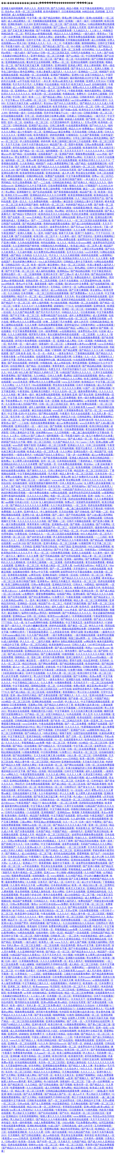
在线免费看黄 (53, 692)
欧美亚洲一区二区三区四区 (69, 917)
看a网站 (68, 375)
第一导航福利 (61, 78)
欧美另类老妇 (60, 106)
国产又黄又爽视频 (79, 290)
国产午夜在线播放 (78, 948)
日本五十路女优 (93, 226)
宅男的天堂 (30, 214)
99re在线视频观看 (42, 385)
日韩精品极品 (85, 116)
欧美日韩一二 (9, 27)
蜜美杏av (102, 33)
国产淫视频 (22, 170)
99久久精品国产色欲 (12, 388)
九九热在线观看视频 (28, 242)
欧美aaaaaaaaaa (41, 986)
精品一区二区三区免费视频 (61, 397)
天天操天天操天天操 (17, 103)
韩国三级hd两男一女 (79, 638)
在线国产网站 (64, 594)
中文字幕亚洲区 (21, 685)
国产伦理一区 (75, 1043)
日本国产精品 (43, 831)
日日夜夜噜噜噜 (18, 704)
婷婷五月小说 (68, 416)
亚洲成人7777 (30, 863)
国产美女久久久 (87, 787)
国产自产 (96, 853)
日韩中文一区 (69, 287)
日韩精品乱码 (106, 549)
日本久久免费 (55, 375)
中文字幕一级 (34, 18)
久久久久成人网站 (56, 774)
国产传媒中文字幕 (47, 268)
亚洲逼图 (18, 942)
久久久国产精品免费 (24, 312)
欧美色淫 (84, 606)
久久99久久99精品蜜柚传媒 (22, 1059)
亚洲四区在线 (48, 540)
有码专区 (89, 1135)
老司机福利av (79, 486)
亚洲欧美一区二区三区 (27, 565)
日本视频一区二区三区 (32, 559)
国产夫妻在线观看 (48, 695)
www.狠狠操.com (82, 1116)
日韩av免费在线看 (94, 144)
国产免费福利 (92, 559)
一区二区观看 (88, 334)
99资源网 (79, 955)
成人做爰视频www (72, 1138)
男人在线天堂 (106, 147)
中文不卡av (19, 1078)
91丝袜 (102, 331)
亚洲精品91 (12, 1116)
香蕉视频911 (69, 692)
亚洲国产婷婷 (66, 154)
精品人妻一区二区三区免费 (97, 556)
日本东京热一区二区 (59, 486)
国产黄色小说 (33, 78)
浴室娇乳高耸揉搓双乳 (88, 502)
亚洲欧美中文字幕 (62, 337)
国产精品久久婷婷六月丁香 (44, 372)
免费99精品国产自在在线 (54, 315)
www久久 (15, 1040)
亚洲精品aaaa (50, 132)
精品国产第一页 (58, 144)
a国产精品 (80, 163)
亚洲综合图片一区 (11, 274)
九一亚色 (39, 233)
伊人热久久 (89, 1053)
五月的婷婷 (95, 948)
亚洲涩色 (13, 1034)
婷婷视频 (80, 81)
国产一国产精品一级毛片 (42, 90)
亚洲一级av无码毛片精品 (23, 695)
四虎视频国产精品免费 (41, 818)
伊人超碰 (43, 1059)
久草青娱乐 (24, 27)
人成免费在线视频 (28, 591)
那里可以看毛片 (84, 448)
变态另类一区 (15, 344)
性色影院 (23, 68)
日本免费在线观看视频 (70, 464)
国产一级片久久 (13, 625)
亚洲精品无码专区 (62, 584)
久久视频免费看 (44, 306)
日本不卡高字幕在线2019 (35, 144)
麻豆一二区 (89, 189)
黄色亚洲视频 (79, 363)
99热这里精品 (50, 733)
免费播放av (88, 128)
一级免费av (56, 201)
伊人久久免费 (67, 793)
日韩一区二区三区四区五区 (55, 52)
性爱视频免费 (17, 1087)
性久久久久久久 (104, 420)
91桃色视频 (91, 1110)
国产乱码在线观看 (43, 192)
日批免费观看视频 (58, 185)
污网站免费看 (91, 670)
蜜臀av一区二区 (61, 62)
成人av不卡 (79, 1094)
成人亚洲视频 (100, 315)
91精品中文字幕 (11, 644)
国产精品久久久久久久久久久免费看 (29, 505)
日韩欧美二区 (58, 936)
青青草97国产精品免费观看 (63, 420)
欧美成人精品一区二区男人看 (87, 245)
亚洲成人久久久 (37, 43)
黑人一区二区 (41, 553)
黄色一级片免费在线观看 (91, 397)
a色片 (87, 790)
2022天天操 (59, 749)
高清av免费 (95, 676)
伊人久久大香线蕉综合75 (61, 1008)
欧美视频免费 (15, 993)
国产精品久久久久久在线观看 (54, 166)
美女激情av (96, 290)
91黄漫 (16, 306)
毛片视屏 (53, 473)
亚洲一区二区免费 (71, 49)
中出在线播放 (52, 84)
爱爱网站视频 (51, 1129)
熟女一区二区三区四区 (73, 264)
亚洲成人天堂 (27, 834)
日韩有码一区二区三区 (92, 575)
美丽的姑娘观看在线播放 (56, 223)
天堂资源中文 (80, 568)
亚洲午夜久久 (31, 511)
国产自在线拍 (66, 1040)
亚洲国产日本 (78, 730)
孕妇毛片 (20, 784)
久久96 (34, 502)
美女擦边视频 (91, 632)
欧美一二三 (35, 97)
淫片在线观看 (64, 746)
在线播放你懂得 (21, 572)
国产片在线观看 (23, 236)
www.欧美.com (102, 647)
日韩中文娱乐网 (91, 1059)
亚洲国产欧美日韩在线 (45, 546)
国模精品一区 (22, 657)
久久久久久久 (40, 255)
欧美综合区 (108, 587)
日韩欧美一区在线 (69, 575)
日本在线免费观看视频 (55, 698)
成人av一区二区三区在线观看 (24, 518)
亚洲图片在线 (24, 135)
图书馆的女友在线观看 (47, 109)
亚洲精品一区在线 (27, 603)
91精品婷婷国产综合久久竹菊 (33, 439)
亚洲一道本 (106, 841)
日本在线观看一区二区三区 (51, 147)
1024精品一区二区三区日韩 (16, 701)
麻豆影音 (68, 201)
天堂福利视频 (66, 448)
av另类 (27, 993)
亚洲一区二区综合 (98, 825)
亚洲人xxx (49, 872)
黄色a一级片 (106, 375)
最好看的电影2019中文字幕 (85, 78)
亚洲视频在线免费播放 (55, 1065)
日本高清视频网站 (29, 1116)
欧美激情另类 (90, 147)
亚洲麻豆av (23, 220)
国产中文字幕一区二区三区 (20, 271)
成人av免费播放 (51, 416)
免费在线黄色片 (83, 277)
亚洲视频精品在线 (15, 62)
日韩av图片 (78, 18)
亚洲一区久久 (20, 201)
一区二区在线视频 (18, 549)
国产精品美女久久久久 (13, 458)
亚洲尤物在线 (33, 736)
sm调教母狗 (93, 730)
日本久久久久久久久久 (94, 480)
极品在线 (29, 619)
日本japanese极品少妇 (14, 635)
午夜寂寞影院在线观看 (32, 774)
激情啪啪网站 (89, 43)
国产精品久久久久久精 (91, 350)
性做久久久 (16, 739)
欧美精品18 (88, 382)
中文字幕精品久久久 (31, 429)
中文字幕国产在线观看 (63, 815)
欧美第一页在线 (10, 151)
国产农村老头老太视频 (39, 537)
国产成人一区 (56, 882)
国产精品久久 (97, 1084)
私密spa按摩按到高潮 (12, 239)
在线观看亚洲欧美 (83, 208)
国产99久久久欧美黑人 (66, 103)
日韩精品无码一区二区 (17, 264)
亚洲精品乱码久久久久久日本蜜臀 (48, 195)
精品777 (36, 803)
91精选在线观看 (98, 568)
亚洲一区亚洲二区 (93, 720)
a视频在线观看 (75, 872)
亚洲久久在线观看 (82, 553)
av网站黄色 (90, 641)
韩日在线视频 (55, 771)
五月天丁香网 (65, 841)
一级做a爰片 (101, 1091)
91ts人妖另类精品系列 (50, 261)
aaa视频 (9, 502)
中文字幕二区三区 (105, 382)
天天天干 (107, 223)
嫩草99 (106, 109)
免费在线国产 (53, 578)
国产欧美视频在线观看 (34, 420)
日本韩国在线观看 (67, 461)
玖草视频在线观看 (84, 537)
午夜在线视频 (48, 913)
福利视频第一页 (54, 151)
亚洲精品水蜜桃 (14, 977)
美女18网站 (40, 638)
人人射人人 (95, 30)
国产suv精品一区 (75, 56)
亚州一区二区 (15, 122)
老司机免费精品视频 (96, 1056)
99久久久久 (86, 1068)
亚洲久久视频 (102, 68)
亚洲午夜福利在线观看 (13, 496)
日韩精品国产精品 (54, 157)
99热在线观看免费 (62, 30)
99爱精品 (89, 584)
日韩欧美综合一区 (50, 799)
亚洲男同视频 (96, 837)
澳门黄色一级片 (26, 394)
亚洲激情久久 (105, 356)
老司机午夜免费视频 (26, 340)
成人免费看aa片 (93, 898)
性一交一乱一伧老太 (44, 353)
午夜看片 (64, 413)
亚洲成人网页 (75, 65)
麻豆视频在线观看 (65, 828)
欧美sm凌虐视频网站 (72, 401)
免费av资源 (7, 1062)
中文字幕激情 (62, 711)
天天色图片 (29, 106)
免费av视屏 (79, 685)
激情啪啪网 (54, 613)
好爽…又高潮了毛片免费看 (58, 321)
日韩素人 (71, 116)
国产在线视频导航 (100, 283)
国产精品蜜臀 (70, 350)
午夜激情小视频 (71, 43)
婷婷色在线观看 (90, 255)
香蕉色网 (6, 755)
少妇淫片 (43, 226)
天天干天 (92, 299)
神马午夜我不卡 (39, 837)
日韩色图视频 (100, 755)
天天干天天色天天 (52, 955)
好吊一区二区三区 (64, 780)
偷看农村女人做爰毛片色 (87, 587)
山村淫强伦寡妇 (59, 660)
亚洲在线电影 (53, 173)
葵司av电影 (83, 815)
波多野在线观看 (70, 844)
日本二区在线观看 (96, 445)
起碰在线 (30, 530)
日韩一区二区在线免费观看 (82, 749)
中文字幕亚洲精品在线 (94, 939)
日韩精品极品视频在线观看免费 (32, 720)
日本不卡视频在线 (86, 385)
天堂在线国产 (61, 730)
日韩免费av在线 (100, 467)
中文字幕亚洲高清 (101, 271)
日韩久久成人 (79, 644)
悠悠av (83, 24)
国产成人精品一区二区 (80, 439)
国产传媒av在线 (69, 109)
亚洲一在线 (94, 496)
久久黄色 (18, 511)
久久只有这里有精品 (61, 505)
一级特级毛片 (76, 831)
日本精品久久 (36, 534)
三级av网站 (26, 822)
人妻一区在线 (45, 211)
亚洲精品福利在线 (97, 891)
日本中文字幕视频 (66, 708)
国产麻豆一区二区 (64, 59)
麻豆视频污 (42, 600)
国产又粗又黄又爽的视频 (21, 30)
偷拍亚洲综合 (39, 369)
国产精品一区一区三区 (32, 151)
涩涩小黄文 (30, 980)
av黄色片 (36, 879)
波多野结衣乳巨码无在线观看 (85, 492)
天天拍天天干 (80, 682)
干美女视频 (15, 119)
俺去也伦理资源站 (70, 1129)
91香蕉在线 (21, 534)
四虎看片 (23, 815)
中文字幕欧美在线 (60, 809)
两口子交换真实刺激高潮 (50, 727)
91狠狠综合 (72, 135)
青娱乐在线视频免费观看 (86, 337)
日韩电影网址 (64, 138)
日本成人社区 (22, 502)
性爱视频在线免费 (91, 727)
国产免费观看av (79, 293)
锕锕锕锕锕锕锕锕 (27, 211)
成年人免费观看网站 (80, 315)
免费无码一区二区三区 (52, 204)
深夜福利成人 (8, 220)
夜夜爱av (7, 1138)
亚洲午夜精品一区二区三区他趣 (48, 56)
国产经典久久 (80, 182)
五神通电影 (61, 777)
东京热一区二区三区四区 (52, 1062)
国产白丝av (33, 52)
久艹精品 (62, 1018)
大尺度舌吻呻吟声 (60, 122)
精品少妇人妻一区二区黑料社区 (44, 1106)
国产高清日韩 (20, 299)
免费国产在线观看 (55, 176)
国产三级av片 (60, 27)
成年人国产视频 (78, 942)
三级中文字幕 (8, 359)
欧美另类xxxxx (58, 439)
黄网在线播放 (53, 1138)
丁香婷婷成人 (85, 461)
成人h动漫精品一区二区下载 (36, 853)
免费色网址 (78, 967)
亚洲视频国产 (73, 249)
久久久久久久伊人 (95, 151)
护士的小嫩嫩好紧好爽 (92, 530)
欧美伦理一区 (81, 1084)
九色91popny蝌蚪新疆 (90, 977)
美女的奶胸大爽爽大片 (25, 261)
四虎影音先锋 (79, 496)
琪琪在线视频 (34, 527)
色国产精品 (58, 958)
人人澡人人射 (38, 996)
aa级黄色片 (36, 103)
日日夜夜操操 (88, 312)
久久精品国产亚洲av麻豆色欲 (47, 1068)
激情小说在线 (14, 1094)
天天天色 (69, 296)
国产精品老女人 (102, 597)
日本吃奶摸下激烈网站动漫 (94, 347)
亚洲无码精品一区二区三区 (48, 24)
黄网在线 (25, 879)
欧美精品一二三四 (63, 1037)
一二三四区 (101, 537)
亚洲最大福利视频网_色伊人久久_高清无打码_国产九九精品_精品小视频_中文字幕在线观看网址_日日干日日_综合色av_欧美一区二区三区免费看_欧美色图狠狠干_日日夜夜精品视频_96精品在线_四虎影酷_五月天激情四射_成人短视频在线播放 (58, 11)
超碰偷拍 (59, 306)
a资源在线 (61, 670)
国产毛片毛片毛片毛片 (48, 312)
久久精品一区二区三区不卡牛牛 (43, 628)
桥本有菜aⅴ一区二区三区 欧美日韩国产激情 (58, 179)
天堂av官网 (91, 122)
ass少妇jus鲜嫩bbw (81, 100)
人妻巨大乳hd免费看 (93, 249)
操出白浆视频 (72, 591)
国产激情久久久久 (62, 220)
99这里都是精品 (75, 898)
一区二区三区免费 (68, 803)
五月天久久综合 (75, 252)
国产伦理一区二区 (47, 1141)
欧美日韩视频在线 (15, 78)
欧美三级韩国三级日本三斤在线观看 (71, 141)
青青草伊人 (63, 999)
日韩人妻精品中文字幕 (22, 432)
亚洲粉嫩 (15, 1056)
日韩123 (25, 435)
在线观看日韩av (59, 1027)
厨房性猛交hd (71, 325)
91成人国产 (23, 837)
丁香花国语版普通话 (59, 100)
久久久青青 (102, 258)
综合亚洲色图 (15, 619)
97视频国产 (91, 185)
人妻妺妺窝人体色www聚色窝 (81, 344)
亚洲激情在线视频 (71, 761)
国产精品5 (18, 214)
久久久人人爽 (74, 774)
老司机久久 (72, 211)
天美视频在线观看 (90, 812)
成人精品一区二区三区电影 (84, 964)
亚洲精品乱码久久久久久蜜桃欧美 (33, 898)
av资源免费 (91, 401)
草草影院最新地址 (83, 996)
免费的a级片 (22, 378)
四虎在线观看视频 (18, 1144)
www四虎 (58, 410)
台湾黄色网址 (89, 46)
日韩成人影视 (95, 132)
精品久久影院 (106, 170)
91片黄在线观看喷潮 (98, 818)
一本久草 (46, 81)
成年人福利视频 (40, 302)
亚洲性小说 (78, 75)
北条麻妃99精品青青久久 (15, 56)
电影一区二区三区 (60, 496)
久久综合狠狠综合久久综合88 (79, 923)
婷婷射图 (34, 363)
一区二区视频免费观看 (94, 920)
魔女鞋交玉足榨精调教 (38, 62)
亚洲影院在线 (55, 993)
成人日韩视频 (98, 40)
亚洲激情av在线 (60, 524)
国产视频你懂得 (63, 230)
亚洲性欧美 (99, 306)
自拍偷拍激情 (20, 483)
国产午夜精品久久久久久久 (77, 613)
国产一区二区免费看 (61, 568)
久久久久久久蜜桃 (72, 388)
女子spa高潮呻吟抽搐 (46, 448)
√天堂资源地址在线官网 (90, 708)
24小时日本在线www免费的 (54, 904)
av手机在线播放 (26, 356)
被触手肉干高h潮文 (35, 397)
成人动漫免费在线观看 (27, 309)
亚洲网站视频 (103, 388)
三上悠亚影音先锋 (60, 632)
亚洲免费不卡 (37, 1034)
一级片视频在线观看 (85, 635)
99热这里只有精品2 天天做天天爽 (56, 980)
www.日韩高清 (21, 1138)
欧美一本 (77, 885)
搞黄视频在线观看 (53, 974)
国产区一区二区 (93, 410)
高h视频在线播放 (34, 249)
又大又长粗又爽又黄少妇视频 (87, 711)
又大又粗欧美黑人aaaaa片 (82, 407)
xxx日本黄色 (92, 252)
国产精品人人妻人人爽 (80, 1065)
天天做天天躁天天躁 (97, 1018)
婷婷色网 (46, 141)
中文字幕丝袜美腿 (34, 401)
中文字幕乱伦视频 (57, 869)
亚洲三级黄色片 (75, 657)
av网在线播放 (15, 179)
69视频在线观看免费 (54, 736)
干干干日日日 (9, 109)
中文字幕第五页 (74, 622)
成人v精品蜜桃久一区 (19, 21)
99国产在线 (51, 233)
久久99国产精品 (74, 875)
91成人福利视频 (10, 641)
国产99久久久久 (98, 125)
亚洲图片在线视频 (42, 27)
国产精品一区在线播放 (24, 154)
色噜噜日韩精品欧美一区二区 (87, 809)
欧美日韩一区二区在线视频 (46, 94)
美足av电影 (100, 439)
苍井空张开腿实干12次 (56, 113)
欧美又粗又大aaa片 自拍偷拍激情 (89, 84)
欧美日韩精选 (8, 226)
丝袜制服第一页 (94, 309)
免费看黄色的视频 (23, 1053)
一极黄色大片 (107, 632)
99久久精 (12, 372)
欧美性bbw (58, 1049)
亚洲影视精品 (105, 299)
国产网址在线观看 (49, 413)
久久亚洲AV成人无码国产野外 (21, 404)
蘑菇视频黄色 (100, 768)
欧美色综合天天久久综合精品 (54, 214)
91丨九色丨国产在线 (103, 52)
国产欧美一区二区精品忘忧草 (66, 720)
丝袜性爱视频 (96, 62)
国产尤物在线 (82, 511)
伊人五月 (88, 714)
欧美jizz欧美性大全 (63, 81)
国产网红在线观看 (38, 939)
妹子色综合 (19, 910)
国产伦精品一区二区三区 (59, 850)
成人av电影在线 (59, 290)
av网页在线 (35, 575)
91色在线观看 (74, 714)
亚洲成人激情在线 (41, 891)
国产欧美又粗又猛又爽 (27, 65)
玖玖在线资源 (82, 59)
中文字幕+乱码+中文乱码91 (40, 239)
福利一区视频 (65, 21)
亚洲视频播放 (56, 622)
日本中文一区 (72, 882)
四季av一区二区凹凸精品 (34, 644)
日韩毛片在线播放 (81, 52)
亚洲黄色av (21, 90)
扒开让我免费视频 (22, 182)
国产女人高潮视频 (41, 1103)
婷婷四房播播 (57, 135)
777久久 (69, 306)
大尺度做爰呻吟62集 (91, 280)
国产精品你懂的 (52, 18)
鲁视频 (44, 277)
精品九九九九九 (98, 182)
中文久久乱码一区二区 (81, 106)
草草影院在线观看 (72, 1106)
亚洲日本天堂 (50, 274)
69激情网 (54, 572)
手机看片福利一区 (15, 46)
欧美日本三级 (52, 299)
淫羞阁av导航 (35, 704)
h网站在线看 (68, 217)
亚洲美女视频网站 (104, 236)
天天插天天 (90, 157)
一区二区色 (80, 505)
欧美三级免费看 (52, 189)
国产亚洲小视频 (101, 521)
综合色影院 (7, 1002)
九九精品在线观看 (15, 40)
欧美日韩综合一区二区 (50, 787)
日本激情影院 (26, 109)
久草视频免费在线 (74, 410)
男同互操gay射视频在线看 (39, 33)
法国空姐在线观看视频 (61, 198)
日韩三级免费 (57, 125)
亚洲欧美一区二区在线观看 (22, 1043)
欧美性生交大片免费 (90, 109)
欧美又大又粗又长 (63, 587)
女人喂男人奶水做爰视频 (26, 461)
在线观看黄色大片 (74, 739)
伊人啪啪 (20, 660)
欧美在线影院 (84, 717)
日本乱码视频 (35, 113)
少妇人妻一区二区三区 (79, 755)
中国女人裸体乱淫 (42, 1037)
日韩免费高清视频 (60, 553)
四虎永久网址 (45, 37)
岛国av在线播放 (35, 578)
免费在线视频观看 (15, 176)
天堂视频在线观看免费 (77, 40)
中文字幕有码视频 (51, 844)
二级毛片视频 (43, 641)
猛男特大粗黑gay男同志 (34, 613)
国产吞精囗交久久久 (12, 844)
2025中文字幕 (8, 999)
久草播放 (38, 84)
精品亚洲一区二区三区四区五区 (91, 470)
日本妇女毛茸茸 (68, 170)
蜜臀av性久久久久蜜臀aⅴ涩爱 (89, 87)
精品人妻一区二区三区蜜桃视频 (91, 600)
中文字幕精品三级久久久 (26, 682)
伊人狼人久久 (72, 701)
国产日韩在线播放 (49, 1084)
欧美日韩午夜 (55, 1024)
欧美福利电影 (92, 663)
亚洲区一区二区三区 (73, 309)
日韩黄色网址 (88, 325)
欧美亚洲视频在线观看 (80, 195)
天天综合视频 (79, 132)
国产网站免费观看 (48, 663)
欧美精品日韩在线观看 (22, 907)
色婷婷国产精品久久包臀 (79, 204)
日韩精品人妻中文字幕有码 (89, 201)
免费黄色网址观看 (59, 926)
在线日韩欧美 (19, 138)
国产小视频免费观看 (21, 467)
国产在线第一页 (16, 217)
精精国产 (104, 71)
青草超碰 (72, 742)
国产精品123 (15, 448)
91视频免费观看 (63, 682)
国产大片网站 (8, 1075)
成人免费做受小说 (53, 429)
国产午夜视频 (43, 30)
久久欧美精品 (27, 163)
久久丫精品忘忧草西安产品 (90, 198)
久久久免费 (79, 230)
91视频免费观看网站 (75, 1024)
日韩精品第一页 (26, 230)
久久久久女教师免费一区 (53, 961)
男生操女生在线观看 (19, 711)
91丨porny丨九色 (85, 442)
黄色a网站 (11, 68)
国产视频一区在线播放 (82, 524)
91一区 (59, 739)
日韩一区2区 (57, 932)
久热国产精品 (79, 1141)
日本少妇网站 (32, 844)
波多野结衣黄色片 (60, 226)
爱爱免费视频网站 (103, 416)
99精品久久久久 (70, 312)
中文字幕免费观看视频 (78, 176)
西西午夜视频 (76, 144)
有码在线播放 (29, 37)
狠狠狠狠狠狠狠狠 (95, 961)
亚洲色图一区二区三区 (13, 537)
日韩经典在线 (20, 125)
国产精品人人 (28, 1040)
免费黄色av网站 (74, 157)
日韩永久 (78, 584)
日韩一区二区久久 (11, 420)
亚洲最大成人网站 (67, 340)
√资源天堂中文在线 (12, 268)
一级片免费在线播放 (38, 492)
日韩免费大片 (34, 458)
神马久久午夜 (43, 337)
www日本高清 (20, 382)
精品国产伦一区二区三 (55, 527)
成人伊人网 (68, 173)
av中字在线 (23, 81)
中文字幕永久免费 (54, 249)
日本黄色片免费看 (55, 888)
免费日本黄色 (29, 860)
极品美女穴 (57, 591)
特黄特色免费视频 (57, 638)
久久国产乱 (67, 277)
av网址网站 (16, 318)
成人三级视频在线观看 (50, 296)
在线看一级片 (50, 1148)
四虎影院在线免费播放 (91, 803)
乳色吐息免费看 (80, 214)
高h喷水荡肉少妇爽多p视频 (51, 116)
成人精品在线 (62, 818)
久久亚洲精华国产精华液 (26, 245)
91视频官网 (85, 543)
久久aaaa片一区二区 (45, 1053)
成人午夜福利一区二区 (29, 132)
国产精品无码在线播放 (86, 841)
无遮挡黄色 (47, 65)
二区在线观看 (74, 147)
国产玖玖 (65, 1113)
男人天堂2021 (29, 1027)
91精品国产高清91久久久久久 (76, 372)
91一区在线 (77, 790)
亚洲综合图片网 (10, 173)
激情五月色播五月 (61, 581)
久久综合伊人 (71, 1068)
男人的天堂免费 (52, 217)
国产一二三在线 (42, 182)
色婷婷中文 (26, 676)
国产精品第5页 (16, 1084)
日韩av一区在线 (54, 559)
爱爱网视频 (58, 40)
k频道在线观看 (16, 530)
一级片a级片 (89, 33)
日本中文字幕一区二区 (38, 40)
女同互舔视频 (106, 1122)
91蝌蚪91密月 (100, 100)
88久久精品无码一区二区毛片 (97, 534)
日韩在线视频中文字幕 (25, 793)
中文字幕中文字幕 (57, 948)
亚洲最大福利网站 (98, 942)
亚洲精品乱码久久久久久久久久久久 (44, 651)
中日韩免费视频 (94, 56)
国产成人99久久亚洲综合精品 (24, 654)
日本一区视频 (85, 340)
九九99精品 (40, 375)
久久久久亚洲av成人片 (29, 847)
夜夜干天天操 (66, 233)
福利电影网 (102, 584)
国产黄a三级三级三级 (99, 1024)
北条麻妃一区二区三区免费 (51, 445)
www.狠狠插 (58, 875)
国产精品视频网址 (22, 755)
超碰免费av (61, 37)
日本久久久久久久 (27, 917)
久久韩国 (31, 882)
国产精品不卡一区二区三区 (16, 302)
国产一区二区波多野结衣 (61, 1100)
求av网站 (10, 192)
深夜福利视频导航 (12, 106)
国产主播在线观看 (88, 170)
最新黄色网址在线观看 (17, 806)
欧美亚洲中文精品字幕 (27, 913)
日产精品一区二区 (69, 530)
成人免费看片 (77, 1148)
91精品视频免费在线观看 (101, 24)
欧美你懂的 (11, 815)
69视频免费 (7, 378)
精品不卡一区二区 (27, 296)
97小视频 (20, 970)
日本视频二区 (48, 518)
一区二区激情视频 (32, 274)
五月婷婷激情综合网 (52, 347)
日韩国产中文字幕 (57, 499)
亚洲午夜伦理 (95, 27)
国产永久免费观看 (33, 1094)
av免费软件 (28, 594)
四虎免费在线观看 (74, 562)
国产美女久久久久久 (82, 68)
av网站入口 (83, 328)
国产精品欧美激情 (97, 784)
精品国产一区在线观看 (77, 932)
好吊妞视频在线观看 (12, 116)
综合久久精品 (107, 670)
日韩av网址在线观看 (45, 208)
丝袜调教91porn (44, 432)
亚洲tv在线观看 (94, 18)
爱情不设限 (77, 632)
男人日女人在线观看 (88, 692)
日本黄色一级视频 (94, 1138)
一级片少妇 (76, 113)
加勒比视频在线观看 (72, 641)
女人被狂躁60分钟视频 (51, 502)
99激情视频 (37, 157)
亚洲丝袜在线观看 (81, 860)
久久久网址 (8, 385)
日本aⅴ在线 (23, 1103)
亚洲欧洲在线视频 (42, 701)
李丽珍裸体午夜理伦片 (20, 198)
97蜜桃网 (57, 350)
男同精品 (6, 182)
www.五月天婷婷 (71, 382)
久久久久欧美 (96, 293)
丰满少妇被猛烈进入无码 (78, 768)
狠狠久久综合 (76, 185)
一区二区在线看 (21, 328)
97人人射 (26, 369)
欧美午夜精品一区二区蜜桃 (28, 872)
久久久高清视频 (44, 230)
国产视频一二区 (100, 511)
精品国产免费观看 (40, 815)
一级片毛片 (100, 116)
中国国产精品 (101, 698)
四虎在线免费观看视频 (50, 325)
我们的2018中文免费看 (76, 283)
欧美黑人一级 (46, 942)
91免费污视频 (75, 670)
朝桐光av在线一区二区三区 (73, 318)
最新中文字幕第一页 (64, 863)
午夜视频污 (35, 856)
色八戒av (78, 796)
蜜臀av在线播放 (14, 477)
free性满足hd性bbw (84, 565)
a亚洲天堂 (54, 277)
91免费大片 (58, 597)
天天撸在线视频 (51, 920)
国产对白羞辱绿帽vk (40, 597)
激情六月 (26, 986)
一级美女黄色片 (65, 353)
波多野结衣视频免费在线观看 (88, 834)
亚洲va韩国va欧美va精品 (54, 1002)
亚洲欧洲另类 (12, 698)
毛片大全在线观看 (80, 413)
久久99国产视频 (93, 872)
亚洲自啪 (63, 879)
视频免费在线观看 (85, 154)
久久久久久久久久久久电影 (32, 521)
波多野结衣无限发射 (39, 958)
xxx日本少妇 (19, 543)
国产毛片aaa (77, 226)
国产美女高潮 (86, 394)
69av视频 (22, 939)
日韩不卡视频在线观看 (57, 68)
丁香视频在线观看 (85, 353)
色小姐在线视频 (59, 302)
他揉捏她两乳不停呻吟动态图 (52, 964)
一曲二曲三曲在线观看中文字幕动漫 (90, 432)
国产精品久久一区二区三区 (95, 1034)
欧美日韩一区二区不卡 (46, 236)
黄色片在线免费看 (53, 894)
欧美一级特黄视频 (22, 1122)
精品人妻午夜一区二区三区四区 (77, 473)
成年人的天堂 (81, 321)
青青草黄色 (58, 366)
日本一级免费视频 (48, 331)
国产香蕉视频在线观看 (66, 192)
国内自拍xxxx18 (58, 1043)
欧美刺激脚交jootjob (60, 644)
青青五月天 (7, 670)
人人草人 (29, 179)
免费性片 (81, 94)
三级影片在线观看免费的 (77, 974)
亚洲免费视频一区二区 (99, 999)
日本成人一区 (24, 208)
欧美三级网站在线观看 (17, 584)
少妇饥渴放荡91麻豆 (13, 673)
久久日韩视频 (61, 432)
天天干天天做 (12, 144)
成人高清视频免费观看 (22, 1030)
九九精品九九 (80, 30)
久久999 (28, 24)
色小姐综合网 (73, 1059)
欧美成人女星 (97, 1087)
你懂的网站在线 (35, 176)
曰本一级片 (85, 822)
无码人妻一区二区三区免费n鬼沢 (54, 87)
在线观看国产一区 (48, 154)
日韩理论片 (70, 787)
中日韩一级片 (20, 97)
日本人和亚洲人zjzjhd (71, 483)
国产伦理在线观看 (25, 337)
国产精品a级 (97, 540)
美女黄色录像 (103, 1012)
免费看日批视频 (98, 318)
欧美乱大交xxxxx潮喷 (17, 195)
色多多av (48, 78)
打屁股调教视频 (103, 461)
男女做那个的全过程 (42, 780)
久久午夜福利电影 (48, 793)
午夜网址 (97, 822)
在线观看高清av (44, 356)
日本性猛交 (107, 135)
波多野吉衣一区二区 (53, 768)
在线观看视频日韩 (97, 163)
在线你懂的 (42, 932)
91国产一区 (89, 388)
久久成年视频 (24, 252)
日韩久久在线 (36, 68)
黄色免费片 (71, 651)
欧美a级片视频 (76, 777)
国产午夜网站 (103, 524)
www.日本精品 (34, 217)
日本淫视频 (27, 293)
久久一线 (19, 622)
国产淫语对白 (85, 236)
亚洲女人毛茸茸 (78, 27)
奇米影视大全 (83, 828)
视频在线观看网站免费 (74, 628)
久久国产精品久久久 (64, 442)
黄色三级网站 (31, 477)
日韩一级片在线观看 (56, 1132)
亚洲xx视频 (102, 442)
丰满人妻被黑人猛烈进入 (49, 71)
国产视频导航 (24, 375)
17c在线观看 (33, 812)
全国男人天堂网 (76, 1018)
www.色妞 (102, 154)
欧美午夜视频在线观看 (91, 211)
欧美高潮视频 (83, 467)
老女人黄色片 (76, 961)
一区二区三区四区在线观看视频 (90, 220)
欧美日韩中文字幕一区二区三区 (94, 673)
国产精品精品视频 (32, 223)
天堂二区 (30, 116)
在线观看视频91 (59, 983)
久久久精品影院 (104, 489)
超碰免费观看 (57, 1078)
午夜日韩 (93, 369)
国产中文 (62, 90)
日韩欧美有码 (87, 97)
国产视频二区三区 (26, 480)
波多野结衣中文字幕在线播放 (93, 239)
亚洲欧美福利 (15, 24)
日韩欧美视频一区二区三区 (98, 113)
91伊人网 (24, 749)
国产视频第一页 (44, 828)
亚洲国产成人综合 (39, 125)
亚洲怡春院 (61, 65)
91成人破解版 (27, 964)
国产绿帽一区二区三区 (101, 1103)
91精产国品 (65, 546)
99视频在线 (46, 363)
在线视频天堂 (15, 49)
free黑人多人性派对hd (41, 549)
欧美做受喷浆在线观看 (32, 173)
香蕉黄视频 (99, 929)
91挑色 (70, 1015)
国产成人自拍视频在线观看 (86, 223)
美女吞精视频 (52, 49)
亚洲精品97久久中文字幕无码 (31, 185)
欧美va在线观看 (16, 628)
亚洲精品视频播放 (19, 780)
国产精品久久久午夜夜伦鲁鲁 (73, 540)
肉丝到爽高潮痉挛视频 (13, 492)
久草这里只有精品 (93, 774)
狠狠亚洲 (6, 138)
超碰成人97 (87, 1091)
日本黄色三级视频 (98, 94)
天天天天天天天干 (34, 49)
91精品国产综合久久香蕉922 (49, 454)
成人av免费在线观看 (24, 87)
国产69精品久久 (33, 733)
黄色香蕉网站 (8, 375)
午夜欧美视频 (75, 90)
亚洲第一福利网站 (74, 559)
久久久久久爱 (36, 1132)
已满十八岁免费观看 (52, 508)
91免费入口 (66, 752)
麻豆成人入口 (65, 268)
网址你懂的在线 (105, 407)
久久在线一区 (36, 299)
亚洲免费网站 (100, 277)
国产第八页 (87, 1129)
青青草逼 (6, 328)
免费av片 (70, 502)
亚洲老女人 (77, 122)
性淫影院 (7, 410)
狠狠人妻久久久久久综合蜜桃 (56, 1116)
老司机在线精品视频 (24, 147)
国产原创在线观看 (58, 128)
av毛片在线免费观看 (67, 160)
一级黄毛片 (44, 660)
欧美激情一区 (90, 983)
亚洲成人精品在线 (79, 458)
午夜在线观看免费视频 (51, 723)
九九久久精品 (71, 97)
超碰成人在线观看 (75, 119)
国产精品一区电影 (37, 771)
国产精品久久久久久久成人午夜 (97, 103)
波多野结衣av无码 (88, 331)
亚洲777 (79, 233)
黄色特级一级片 (17, 113)
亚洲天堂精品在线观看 (73, 299)
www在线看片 (18, 128)
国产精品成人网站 (53, 97)
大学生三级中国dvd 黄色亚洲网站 (91, 138)
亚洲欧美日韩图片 (41, 391)
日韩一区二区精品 (104, 106)
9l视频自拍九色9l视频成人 (55, 245)
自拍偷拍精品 (39, 993)
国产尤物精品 (33, 46)
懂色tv (34, 904)
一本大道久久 (90, 179)
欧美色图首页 (41, 135)
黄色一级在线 (45, 917)
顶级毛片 (7, 872)
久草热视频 (102, 1005)
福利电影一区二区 (15, 160)
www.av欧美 (51, 318)
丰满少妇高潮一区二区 (50, 765)
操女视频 (74, 1027)
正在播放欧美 (103, 287)
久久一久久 (90, 356)
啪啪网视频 (59, 1015)
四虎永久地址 (24, 359)
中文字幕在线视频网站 (69, 666)
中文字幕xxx (12, 100)
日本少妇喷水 (57, 1059)
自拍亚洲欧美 (17, 366)
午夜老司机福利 (82, 1037)
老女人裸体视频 (93, 65)
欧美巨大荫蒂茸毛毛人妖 (36, 119)
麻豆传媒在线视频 (57, 407)
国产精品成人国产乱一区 (56, 46)
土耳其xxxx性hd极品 (96, 657)
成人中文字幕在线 (91, 882)
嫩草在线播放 (64, 208)
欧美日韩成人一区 (30, 277)
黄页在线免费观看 (95, 429)
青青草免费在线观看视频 (81, 37)
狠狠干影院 (30, 445)
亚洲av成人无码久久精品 (56, 856)
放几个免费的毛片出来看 (99, 435)
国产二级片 (58, 515)
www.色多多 (71, 610)
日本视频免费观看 (36, 499)
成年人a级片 (71, 347)
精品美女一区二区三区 (84, 581)
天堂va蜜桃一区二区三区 (39, 59)
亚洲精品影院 (41, 467)
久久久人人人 (88, 1072)
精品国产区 (100, 451)
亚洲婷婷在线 (8, 508)
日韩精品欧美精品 (62, 182)
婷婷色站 (20, 59)
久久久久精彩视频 (70, 255)
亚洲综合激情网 (46, 160)
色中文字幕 (66, 796)
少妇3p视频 (57, 119)
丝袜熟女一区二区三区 (36, 122)
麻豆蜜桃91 (53, 264)
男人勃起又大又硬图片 (98, 1094)
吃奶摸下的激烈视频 (75, 603)
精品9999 (55, 761)
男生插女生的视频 (86, 173)
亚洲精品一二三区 (88, 71)
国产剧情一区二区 (96, 119)
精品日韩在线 (29, 663)
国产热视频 (56, 426)
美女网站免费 (73, 480)
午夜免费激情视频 (72, 189)
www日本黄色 (87, 423)
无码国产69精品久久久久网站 (67, 378)
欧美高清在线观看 (79, 1119)
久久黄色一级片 (68, 236)
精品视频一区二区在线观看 (34, 75)
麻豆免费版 (64, 132)
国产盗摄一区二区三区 (80, 698)
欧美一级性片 (17, 1005)
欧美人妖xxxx (9, 591)
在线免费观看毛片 (29, 799)
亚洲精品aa (63, 271)
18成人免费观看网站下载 (41, 138)
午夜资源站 (23, 391)
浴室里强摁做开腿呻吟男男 (43, 483)
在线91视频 (73, 1034)
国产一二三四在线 (41, 220)
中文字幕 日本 (15, 397)
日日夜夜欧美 (76, 1110)
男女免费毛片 (22, 157)
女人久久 (62, 242)
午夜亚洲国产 (8, 233)
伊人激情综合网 (49, 511)
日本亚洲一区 (82, 780)
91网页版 (45, 524)
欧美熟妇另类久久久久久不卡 (95, 160)
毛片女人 (54, 255)
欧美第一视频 (42, 350)
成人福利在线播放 (46, 271)
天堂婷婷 (104, 660)
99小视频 (76, 46)
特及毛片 (35, 81)
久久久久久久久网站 (38, 496)
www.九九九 (62, 942)
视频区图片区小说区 (42, 711)
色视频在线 (69, 94)
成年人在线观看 (22, 410)
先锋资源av (91, 549)
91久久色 (43, 1043)
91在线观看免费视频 (77, 125)
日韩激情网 (97, 21)
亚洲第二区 (54, 388)
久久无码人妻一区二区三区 (61, 673)
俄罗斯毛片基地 (37, 334)
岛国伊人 (89, 233)
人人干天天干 (23, 385)
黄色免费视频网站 (50, 477)
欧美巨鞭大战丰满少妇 (87, 704)
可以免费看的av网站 (87, 1122)
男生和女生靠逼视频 (64, 385)
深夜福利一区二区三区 (83, 166)
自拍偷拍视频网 (83, 306)
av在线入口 (21, 1129)
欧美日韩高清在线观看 (13, 18)
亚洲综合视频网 (79, 62)
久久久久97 (70, 71)
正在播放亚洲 (44, 106)
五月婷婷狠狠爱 (73, 866)
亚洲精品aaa (19, 616)
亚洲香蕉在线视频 (18, 575)
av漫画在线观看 (105, 325)
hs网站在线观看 (86, 287)
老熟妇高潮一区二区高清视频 (42, 280)
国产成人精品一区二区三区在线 (28, 692)
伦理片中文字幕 (49, 170)
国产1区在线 (71, 24)
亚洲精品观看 (95, 518)
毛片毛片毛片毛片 (22, 84)
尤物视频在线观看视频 (44, 21)
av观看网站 (106, 255)
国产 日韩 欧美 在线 (26, 166)
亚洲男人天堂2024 (96, 81)
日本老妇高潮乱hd (18, 856)
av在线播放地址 (68, 331)
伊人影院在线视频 (30, 141)
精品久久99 (75, 128)
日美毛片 (43, 882)
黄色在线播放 (36, 888)
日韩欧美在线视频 (37, 1100)
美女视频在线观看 (37, 128)
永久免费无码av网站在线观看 (49, 252)
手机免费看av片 (14, 401)
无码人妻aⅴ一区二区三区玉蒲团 (24, 945)
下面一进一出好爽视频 (78, 454)
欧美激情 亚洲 (70, 394)
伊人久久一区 (27, 641)
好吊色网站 (88, 49)
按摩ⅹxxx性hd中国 (103, 689)
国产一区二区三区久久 (14, 768)
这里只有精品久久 (95, 75)
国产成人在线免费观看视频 (93, 610)
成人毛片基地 (82, 274)
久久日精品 (14, 293)
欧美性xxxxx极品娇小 (43, 328)
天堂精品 (55, 287)
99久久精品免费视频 (99, 546)
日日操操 (15, 606)
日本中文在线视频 (36, 673)
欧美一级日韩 (38, 264)
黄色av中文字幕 (85, 217)
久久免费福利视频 (39, 201)
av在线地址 (32, 910)
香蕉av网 (66, 18)
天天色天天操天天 (98, 847)
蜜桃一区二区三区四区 (39, 442)
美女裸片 (99, 1068)
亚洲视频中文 (24, 192)
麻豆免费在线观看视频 (48, 394)
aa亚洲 (69, 1078)
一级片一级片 (82, 21)
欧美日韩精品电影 (100, 458)
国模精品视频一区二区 (43, 685)
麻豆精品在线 (64, 359)
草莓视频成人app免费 (33, 742)
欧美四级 (51, 1018)
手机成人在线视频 (22, 679)
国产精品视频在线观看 (72, 663)
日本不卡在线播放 (69, 280)
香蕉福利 (35, 170)
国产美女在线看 (43, 1015)
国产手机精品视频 (76, 515)
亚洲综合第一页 (90, 591)
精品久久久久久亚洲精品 (67, 33)
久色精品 (27, 255)
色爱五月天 (54, 369)
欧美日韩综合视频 (99, 426)
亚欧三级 (36, 657)
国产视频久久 (66, 695)
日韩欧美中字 (24, 638)
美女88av (48, 103)
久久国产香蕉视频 (90, 135)
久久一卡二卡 (54, 43)
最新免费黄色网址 (88, 391)
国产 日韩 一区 (74, 736)
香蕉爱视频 (45, 863)
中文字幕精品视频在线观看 (32, 473)
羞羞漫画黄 (41, 283)
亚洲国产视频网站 (60, 75)
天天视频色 (14, 1135)
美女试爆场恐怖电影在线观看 (92, 296)
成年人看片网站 (21, 929)
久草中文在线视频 (11, 290)
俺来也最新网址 (93, 90)
